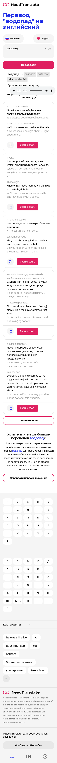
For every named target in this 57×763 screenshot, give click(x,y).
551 (35, 645)
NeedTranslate (21, 4)
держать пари (15, 645)
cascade (29, 74)
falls (10, 79)
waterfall (21, 79)
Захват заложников (19, 662)
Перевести (28, 64)
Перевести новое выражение (28, 478)
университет (14, 670)
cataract (43, 74)
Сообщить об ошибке (28, 745)
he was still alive (16, 637)
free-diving (38, 670)
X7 (36, 637)
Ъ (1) (18, 601)
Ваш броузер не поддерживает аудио (32, 90)
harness (11, 654)
